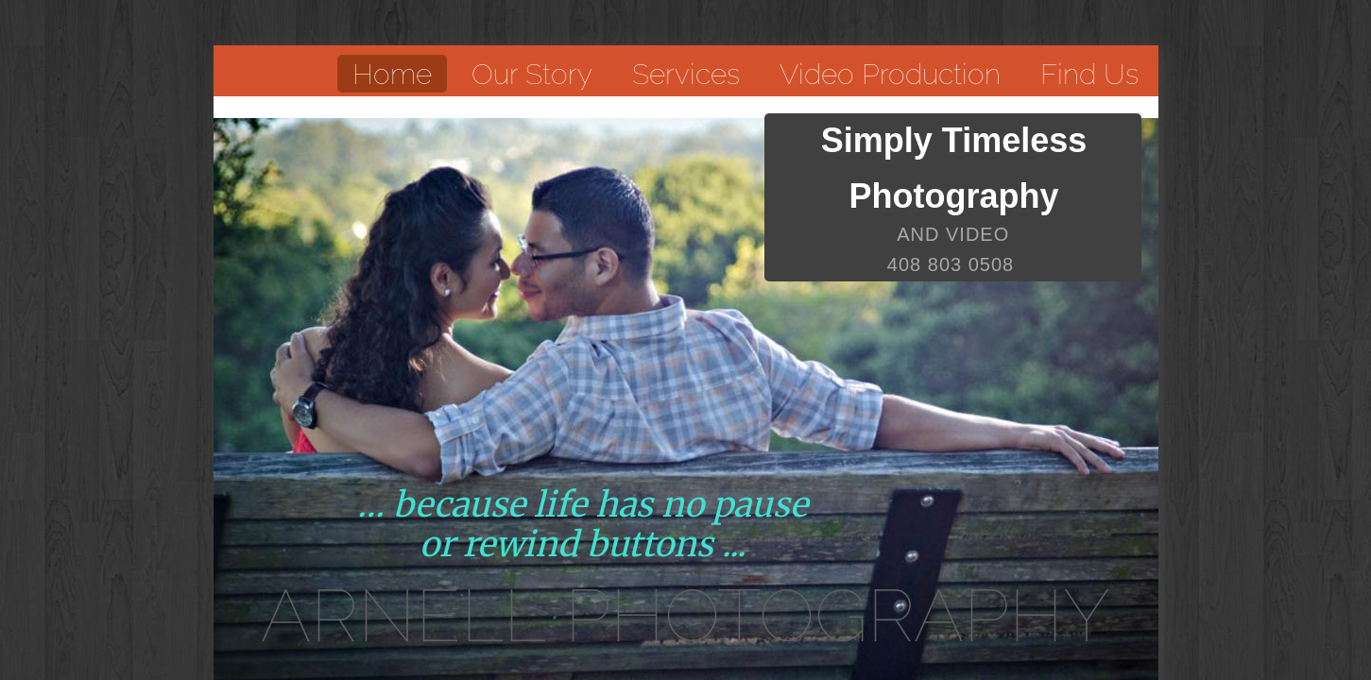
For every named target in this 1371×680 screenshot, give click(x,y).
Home (392, 74)
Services (686, 74)
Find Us (1089, 74)
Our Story (531, 74)
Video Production (890, 74)
